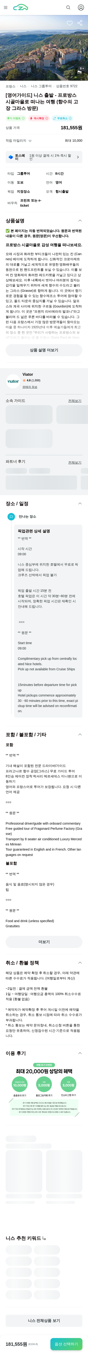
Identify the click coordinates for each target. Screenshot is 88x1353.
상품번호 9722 (66, 86)
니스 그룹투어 (41, 86)
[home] (20, 7)
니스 (23, 86)
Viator (28, 374)
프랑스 (10, 86)
